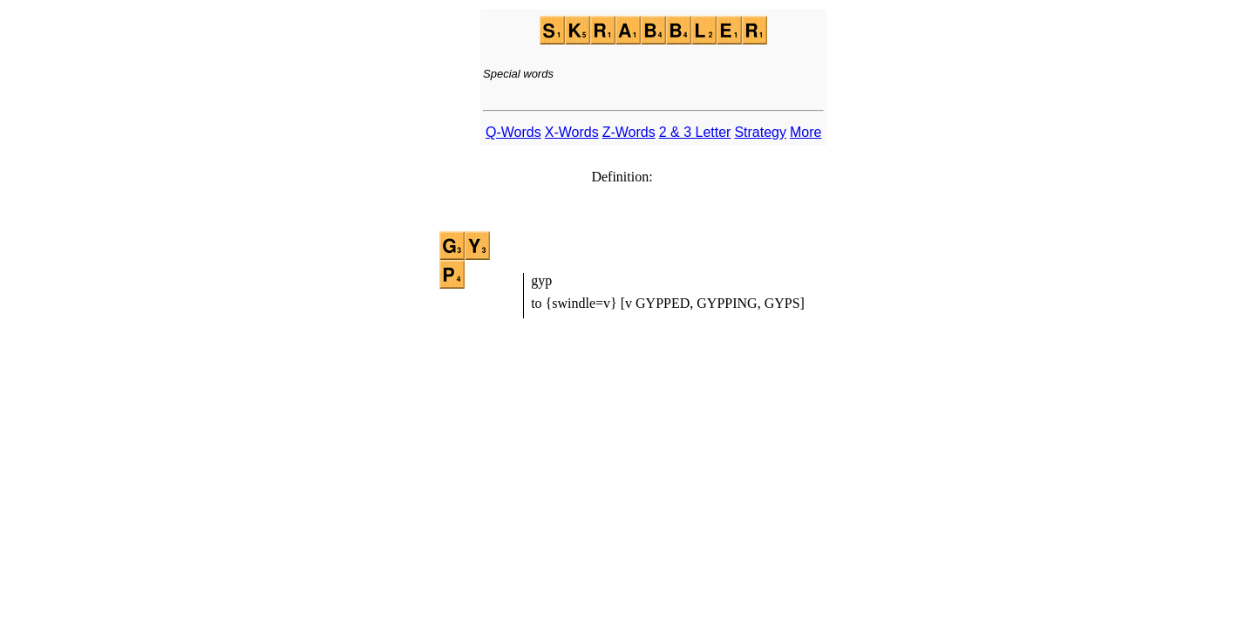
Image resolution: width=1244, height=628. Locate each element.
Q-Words (513, 132)
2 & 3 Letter (695, 132)
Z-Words (629, 132)
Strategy (760, 132)
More (805, 132)
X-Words (572, 132)
